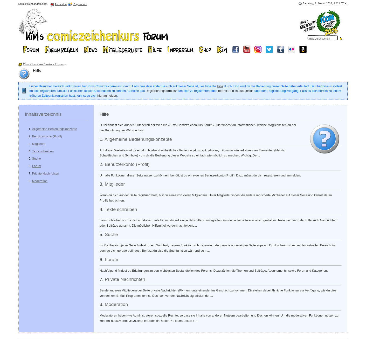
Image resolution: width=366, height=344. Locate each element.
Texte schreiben (43, 151)
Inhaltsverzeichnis (43, 114)
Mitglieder (38, 144)
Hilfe (220, 86)
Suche (36, 158)
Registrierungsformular (161, 91)
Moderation (40, 181)
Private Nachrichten (45, 173)
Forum (36, 166)
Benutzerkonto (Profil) (47, 136)
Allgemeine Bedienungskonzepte (54, 129)
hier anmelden (107, 95)
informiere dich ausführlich (235, 91)
